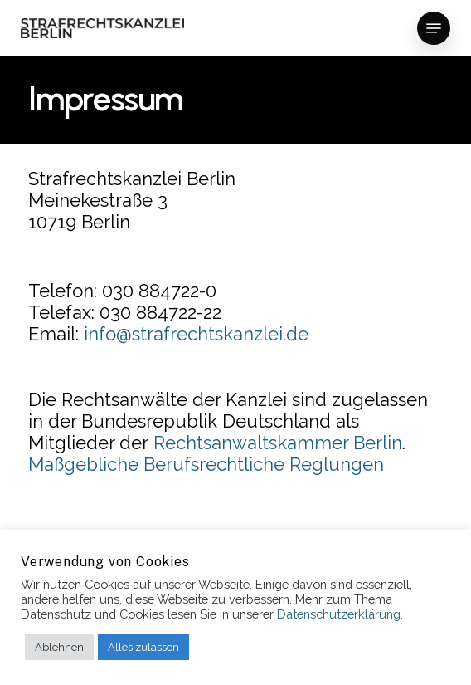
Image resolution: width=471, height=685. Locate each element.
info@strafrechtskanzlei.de (196, 334)
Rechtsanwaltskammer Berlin (277, 442)
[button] (433, 28)
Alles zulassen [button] (143, 647)
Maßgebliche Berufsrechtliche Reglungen (206, 464)
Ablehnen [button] (59, 647)
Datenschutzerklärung (339, 614)
